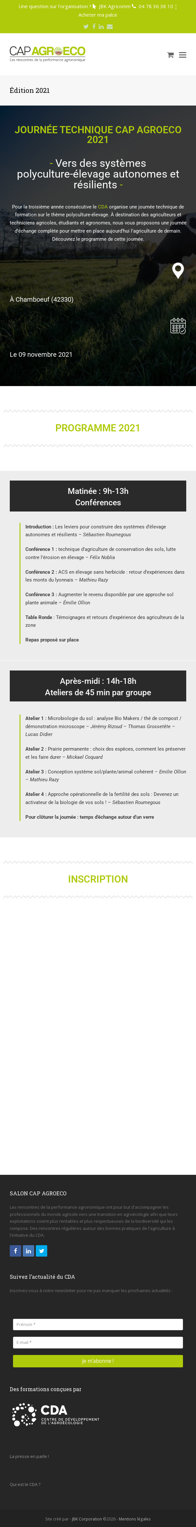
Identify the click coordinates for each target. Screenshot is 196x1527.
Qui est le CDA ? (25, 1482)
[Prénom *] (98, 1324)
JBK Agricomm (115, 6)
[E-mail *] (98, 1342)
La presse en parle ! (29, 1454)
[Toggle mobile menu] (182, 54)
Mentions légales (135, 1517)
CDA (103, 207)
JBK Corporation (87, 1517)
